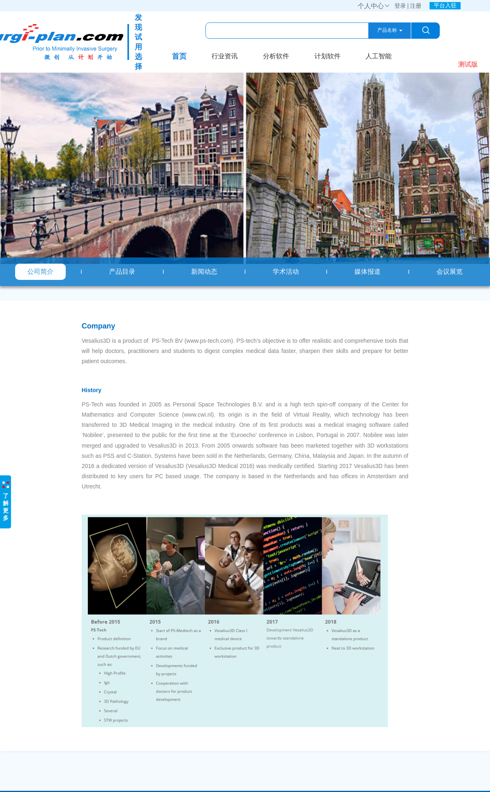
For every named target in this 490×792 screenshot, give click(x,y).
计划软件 (327, 56)
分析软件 (276, 56)
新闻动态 (204, 271)
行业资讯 (225, 56)
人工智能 (378, 56)
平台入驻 (445, 5)
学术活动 (286, 271)
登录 (400, 5)
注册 (415, 5)
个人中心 (374, 5)
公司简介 (40, 271)
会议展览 (450, 271)
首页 (179, 56)
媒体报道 (367, 271)
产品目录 (122, 271)
